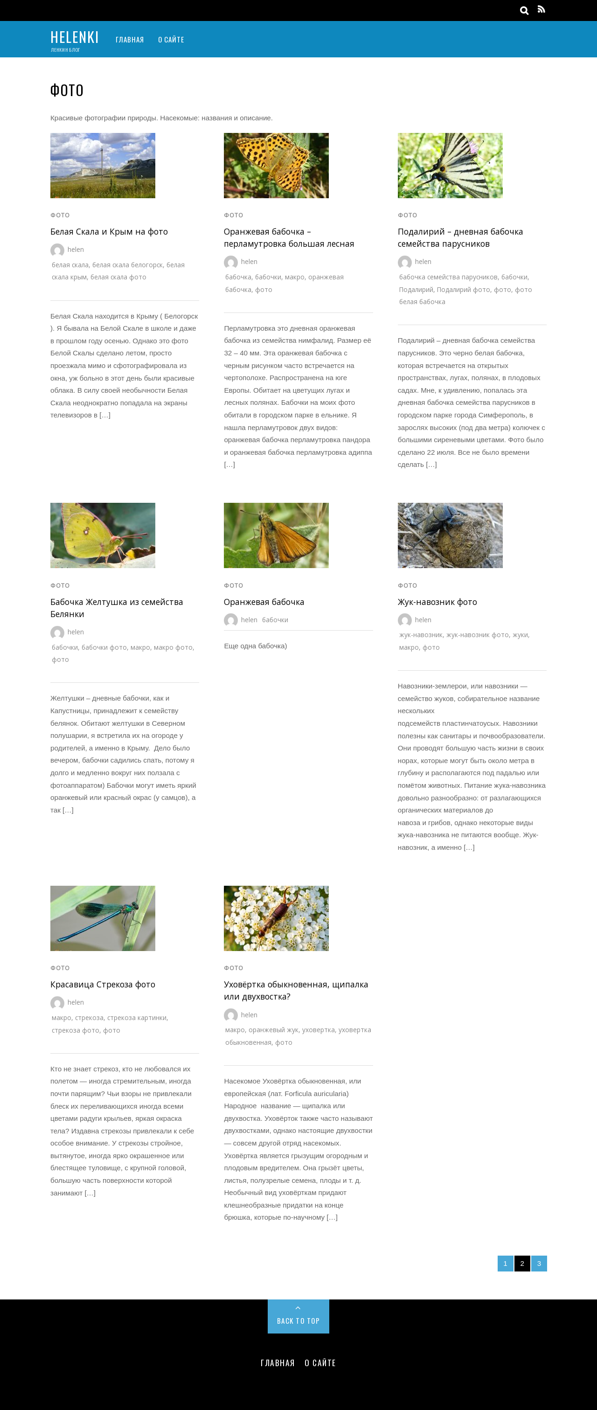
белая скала (70, 264)
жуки (520, 634)
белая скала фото (118, 276)
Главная (130, 39)
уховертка (318, 1029)
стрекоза (89, 1017)
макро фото (173, 647)
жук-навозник (421, 634)
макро (295, 276)
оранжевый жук (273, 1029)
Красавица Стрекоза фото (102, 984)
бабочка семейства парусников (448, 276)
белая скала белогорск (127, 264)
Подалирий (416, 289)
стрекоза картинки (137, 1017)
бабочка (238, 276)
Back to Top (298, 1320)
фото (60, 215)
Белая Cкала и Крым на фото (109, 231)
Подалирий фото (463, 289)
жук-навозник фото (477, 634)
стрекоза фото (75, 1030)
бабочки (268, 276)
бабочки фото (104, 647)
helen (76, 249)
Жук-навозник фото (437, 601)
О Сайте (171, 39)
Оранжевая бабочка (264, 601)
